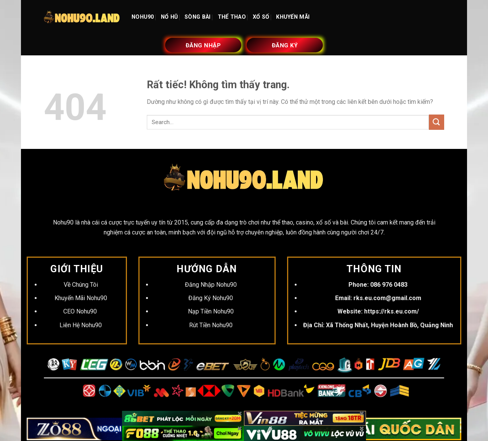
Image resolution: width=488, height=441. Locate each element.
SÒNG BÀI (197, 17)
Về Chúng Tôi (81, 284)
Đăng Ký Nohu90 (210, 298)
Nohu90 (63, 222)
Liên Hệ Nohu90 (80, 325)
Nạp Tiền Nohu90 (211, 311)
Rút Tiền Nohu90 (211, 325)
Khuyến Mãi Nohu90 (81, 298)
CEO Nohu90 (80, 311)
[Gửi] (436, 122)
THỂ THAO (232, 17)
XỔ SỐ (261, 17)
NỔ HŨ (169, 17)
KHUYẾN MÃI (293, 17)
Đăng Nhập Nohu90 (211, 284)
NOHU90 (143, 17)
